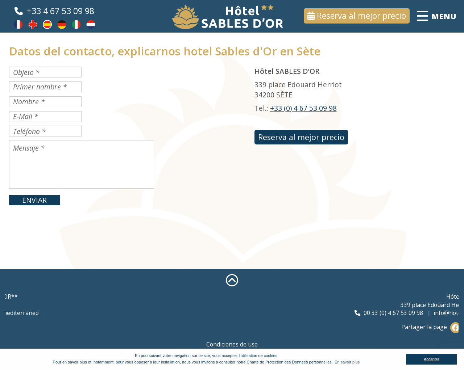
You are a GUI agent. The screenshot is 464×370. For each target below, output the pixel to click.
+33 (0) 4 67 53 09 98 (303, 108)
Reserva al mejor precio (361, 15)
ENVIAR (34, 200)
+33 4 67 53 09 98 (60, 11)
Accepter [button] (431, 359)
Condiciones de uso (232, 344)
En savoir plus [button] (347, 362)
